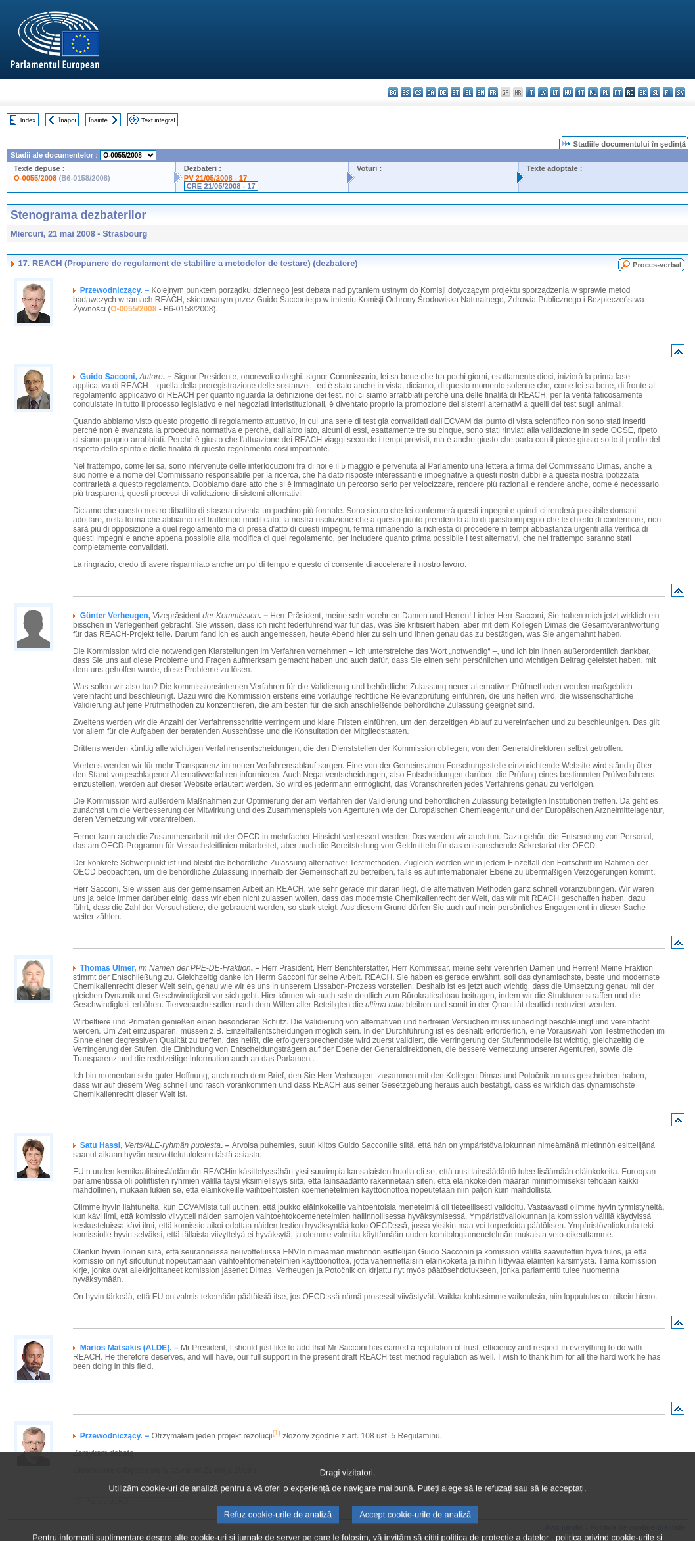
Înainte (98, 120)
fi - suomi (668, 92)
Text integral (158, 120)
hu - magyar (568, 92)
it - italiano (530, 92)
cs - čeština (418, 92)
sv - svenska (680, 92)
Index (27, 120)
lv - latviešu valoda (543, 92)
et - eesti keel (455, 92)
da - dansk (431, 92)
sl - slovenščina (655, 92)
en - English (480, 92)
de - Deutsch (443, 92)
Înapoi (67, 120)
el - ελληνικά (468, 92)
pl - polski (605, 92)
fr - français (493, 92)
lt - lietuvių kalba (555, 92)
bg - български (393, 92)
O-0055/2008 (35, 178)
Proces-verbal (657, 265)
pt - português (618, 92)
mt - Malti (580, 92)
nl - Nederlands (593, 92)
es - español (406, 92)
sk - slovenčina (643, 92)
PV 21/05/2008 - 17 (215, 178)
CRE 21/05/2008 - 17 (221, 186)
